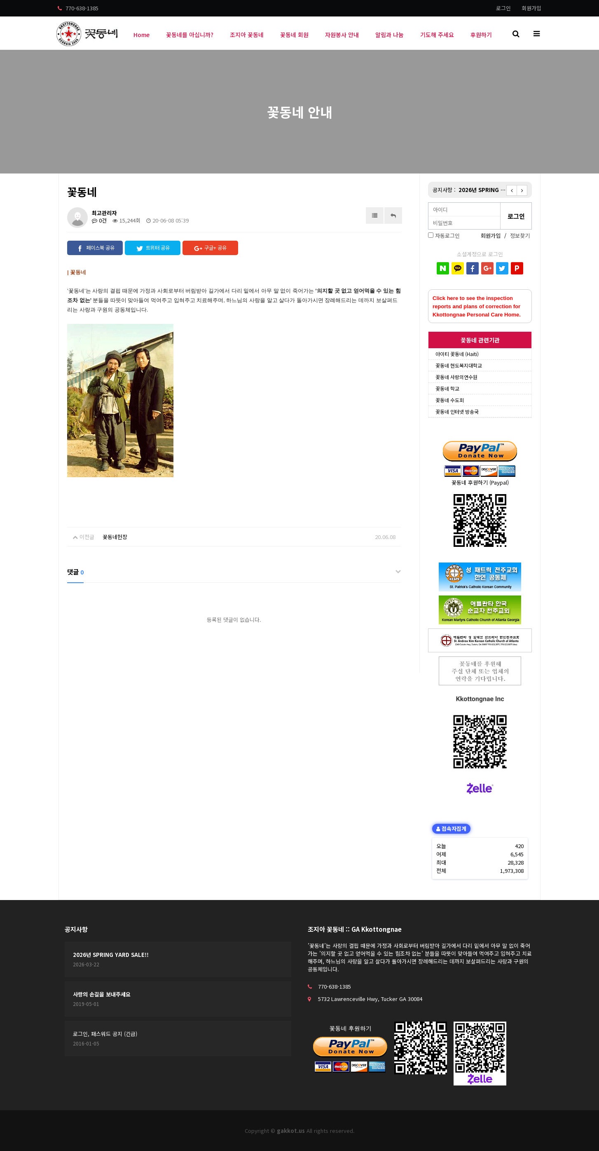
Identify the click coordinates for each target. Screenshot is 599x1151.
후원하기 (481, 34)
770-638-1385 (78, 8)
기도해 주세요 (437, 34)
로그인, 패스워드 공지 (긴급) (105, 1034)
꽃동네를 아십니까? (189, 34)
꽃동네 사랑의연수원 (456, 376)
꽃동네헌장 (115, 537)
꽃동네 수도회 (449, 399)
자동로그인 (447, 235)
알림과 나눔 (389, 34)
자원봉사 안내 (342, 34)
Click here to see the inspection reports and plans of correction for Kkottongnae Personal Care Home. (477, 306)
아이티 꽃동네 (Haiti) (457, 353)
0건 (99, 220)
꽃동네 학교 (447, 388)
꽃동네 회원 (294, 34)
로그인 (503, 8)
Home (141, 34)
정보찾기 (520, 235)
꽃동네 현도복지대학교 (458, 365)
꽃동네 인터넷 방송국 (457, 411)
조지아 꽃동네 (247, 34)
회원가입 (531, 8)
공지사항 (76, 929)
